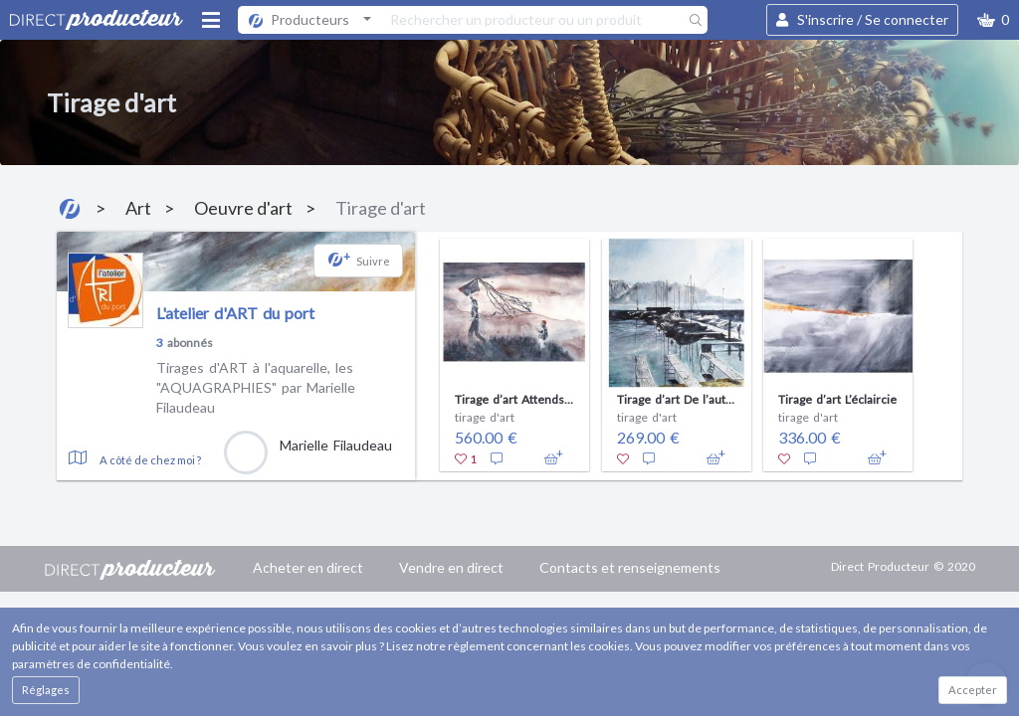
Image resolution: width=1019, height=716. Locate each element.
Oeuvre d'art (243, 208)
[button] (993, 20)
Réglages (46, 689)
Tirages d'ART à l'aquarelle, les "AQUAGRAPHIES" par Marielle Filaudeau (255, 387)
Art (138, 208)
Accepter (972, 689)
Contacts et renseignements (629, 567)
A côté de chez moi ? (150, 459)
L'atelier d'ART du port (235, 312)
